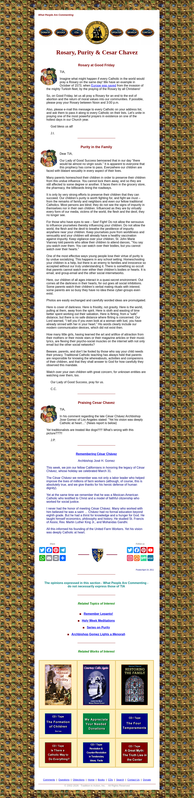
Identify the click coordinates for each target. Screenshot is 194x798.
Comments (49, 779)
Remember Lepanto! (98, 613)
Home (91, 779)
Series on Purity (98, 627)
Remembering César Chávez (96, 454)
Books (101, 779)
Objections (78, 779)
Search (120, 779)
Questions (64, 779)
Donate (147, 779)
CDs (110, 779)
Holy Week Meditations (98, 620)
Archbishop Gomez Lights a (98, 634)
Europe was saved (103, 85)
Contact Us (133, 779)
